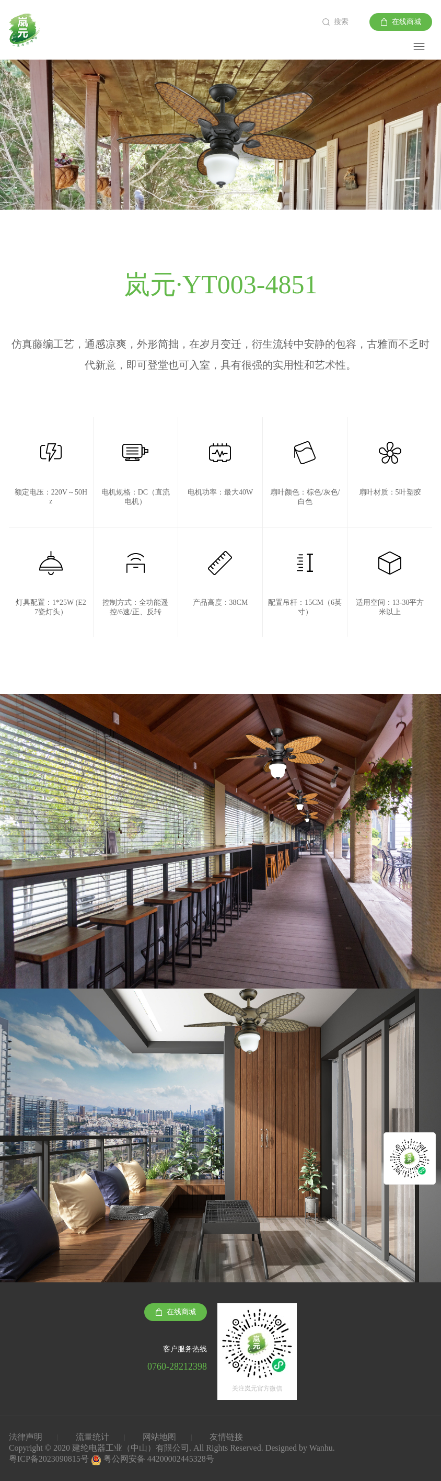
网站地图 (159, 1436)
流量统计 (92, 1436)
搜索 (341, 22)
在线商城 (406, 22)
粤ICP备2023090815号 (50, 1458)
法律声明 (25, 1436)
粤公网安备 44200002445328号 (158, 1458)
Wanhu (321, 1447)
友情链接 (226, 1436)
